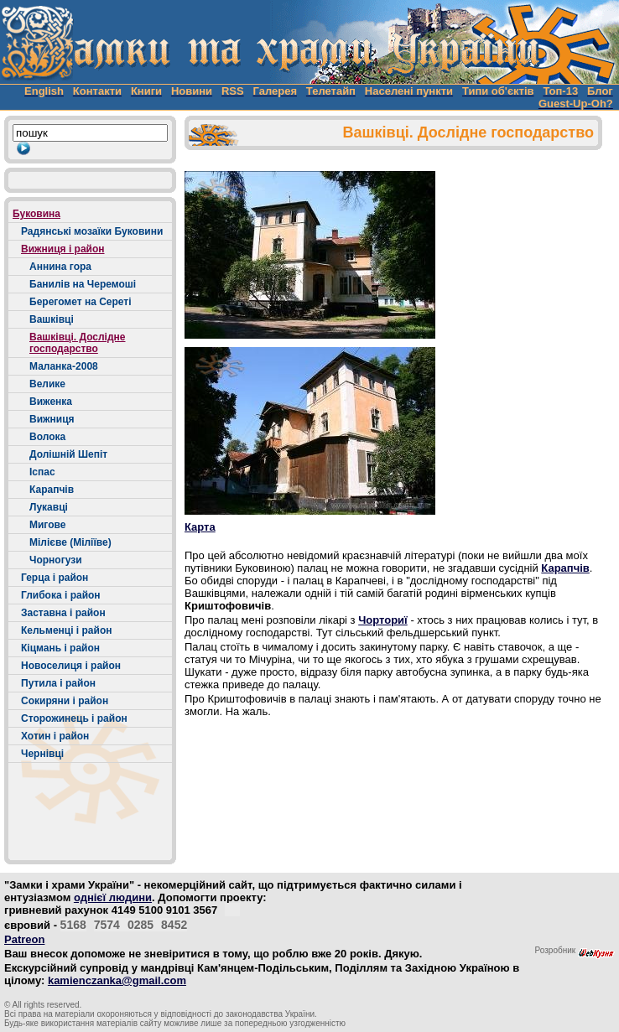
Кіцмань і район (60, 648)
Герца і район (54, 577)
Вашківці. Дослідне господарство (77, 343)
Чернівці (42, 754)
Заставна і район (63, 613)
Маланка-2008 (63, 366)
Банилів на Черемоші (82, 284)
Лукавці (48, 507)
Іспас (42, 472)
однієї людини (113, 897)
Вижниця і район (63, 249)
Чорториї (383, 620)
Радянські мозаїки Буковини (92, 231)
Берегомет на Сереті (80, 302)
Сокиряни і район (64, 701)
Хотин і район (55, 736)
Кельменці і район (66, 630)
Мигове (47, 525)
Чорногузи (55, 560)
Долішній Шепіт (68, 454)
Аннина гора (60, 266)
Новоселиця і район (71, 666)
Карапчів (51, 489)
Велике (47, 384)
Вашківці (51, 319)
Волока (47, 437)
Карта (200, 527)
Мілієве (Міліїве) (70, 542)
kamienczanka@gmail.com (117, 980)
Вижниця (52, 419)
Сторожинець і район (74, 718)
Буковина (36, 214)
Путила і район (58, 683)
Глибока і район (61, 595)
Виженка (50, 401)
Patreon (24, 939)
